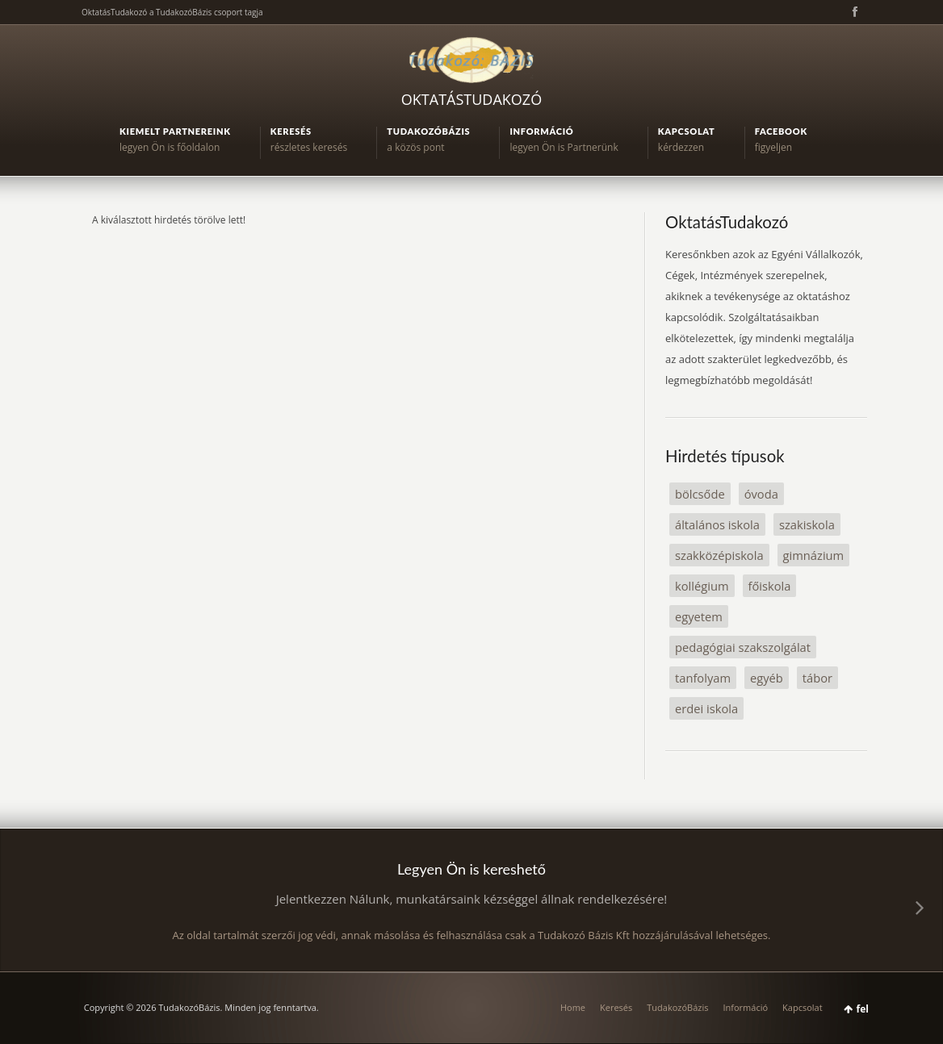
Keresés (616, 1007)
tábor (817, 678)
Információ (745, 1007)
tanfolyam (703, 678)
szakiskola (807, 524)
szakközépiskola (719, 555)
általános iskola (717, 524)
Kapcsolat (802, 1007)
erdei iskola (706, 708)
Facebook (853, 12)
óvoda (761, 494)
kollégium (702, 586)
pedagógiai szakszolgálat (743, 647)
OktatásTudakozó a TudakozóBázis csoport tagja (172, 12)
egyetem (699, 616)
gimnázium (814, 555)
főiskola (769, 586)
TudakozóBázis (677, 1007)
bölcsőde (700, 494)
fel (863, 1009)
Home (572, 1007)
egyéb (766, 678)
